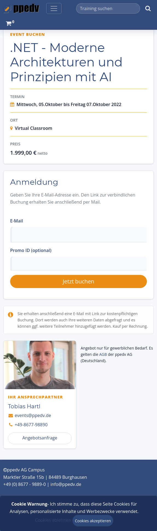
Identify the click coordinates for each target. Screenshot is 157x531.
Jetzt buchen (78, 281)
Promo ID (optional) (30, 250)
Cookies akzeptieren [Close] (93, 520)
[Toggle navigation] (54, 8)
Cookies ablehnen (53, 520)
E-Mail (16, 221)
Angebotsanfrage (39, 438)
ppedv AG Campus (24, 470)
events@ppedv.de (29, 415)
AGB (103, 354)
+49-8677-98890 (28, 425)
